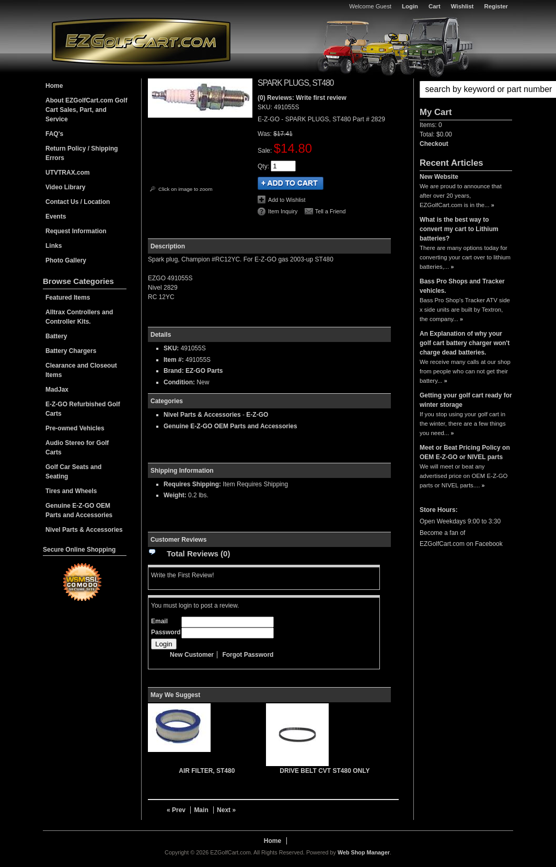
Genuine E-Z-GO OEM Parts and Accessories (230, 426)
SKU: (266, 107)
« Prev (176, 810)
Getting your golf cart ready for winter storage (466, 400)
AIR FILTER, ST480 (207, 770)
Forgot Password (247, 654)
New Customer (192, 654)
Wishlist (462, 6)
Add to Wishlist (286, 200)
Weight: (175, 495)
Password (166, 632)
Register (496, 6)
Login (410, 6)
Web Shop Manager (364, 852)
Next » (226, 810)
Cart (434, 6)
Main (201, 810)
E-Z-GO (257, 414)
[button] (466, 89)
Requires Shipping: (192, 484)
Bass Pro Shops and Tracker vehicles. (462, 286)
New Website (439, 176)
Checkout (434, 143)
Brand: (174, 370)
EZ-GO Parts (204, 370)
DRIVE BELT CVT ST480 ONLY (324, 770)
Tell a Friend (330, 211)
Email (159, 621)
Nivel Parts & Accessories (202, 414)
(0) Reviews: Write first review (302, 97)
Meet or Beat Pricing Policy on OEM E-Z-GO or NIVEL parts (465, 452)
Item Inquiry (282, 211)
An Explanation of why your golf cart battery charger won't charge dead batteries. (464, 343)
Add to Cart (290, 183)
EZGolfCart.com (141, 41)
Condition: (179, 382)
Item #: (175, 359)
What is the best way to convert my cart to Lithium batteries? (459, 229)
